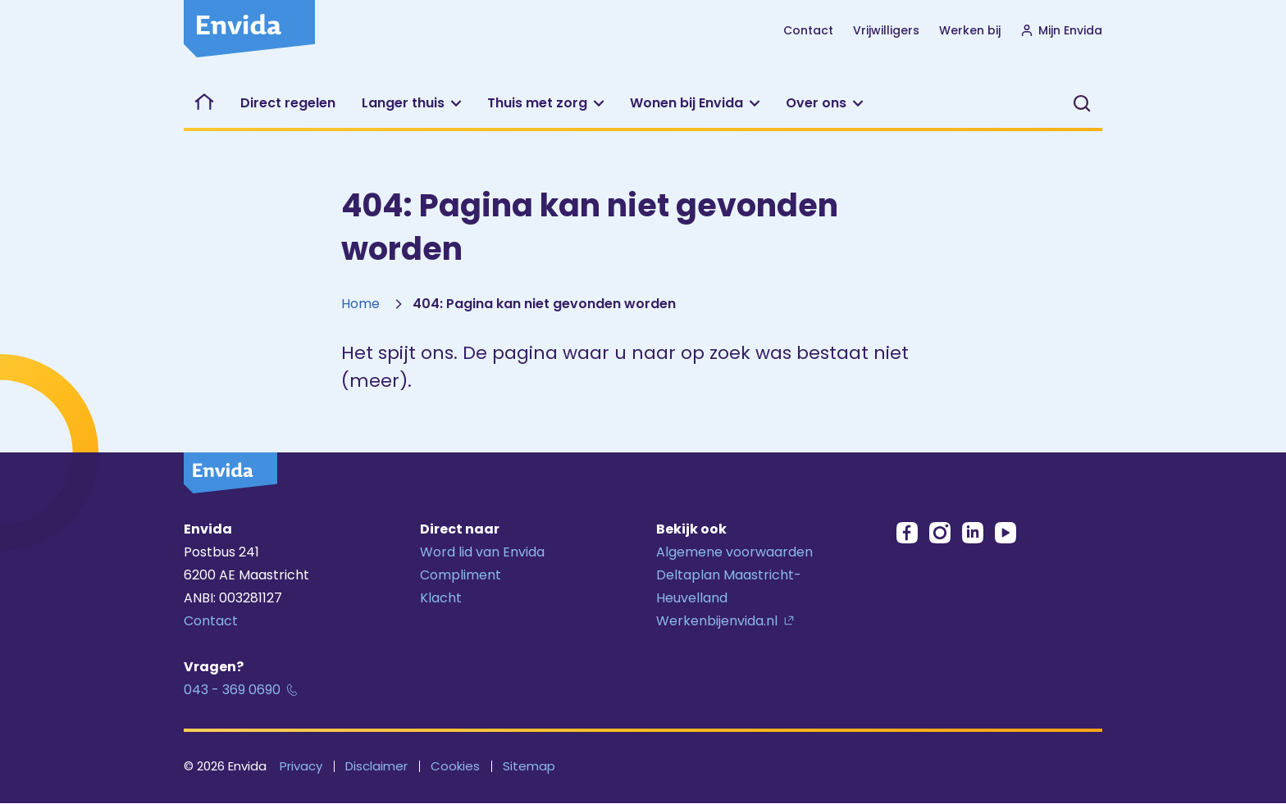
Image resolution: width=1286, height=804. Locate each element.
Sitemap (529, 765)
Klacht (441, 597)
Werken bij (970, 30)
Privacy (301, 765)
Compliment (460, 575)
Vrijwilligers (886, 30)
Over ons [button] (816, 102)
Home (360, 303)
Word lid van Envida (482, 552)
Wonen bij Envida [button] (686, 102)
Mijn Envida (1061, 30)
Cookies (455, 765)
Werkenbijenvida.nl (717, 620)
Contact (808, 30)
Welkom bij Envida (205, 103)
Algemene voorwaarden (734, 552)
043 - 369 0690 (232, 689)
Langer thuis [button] (403, 102)
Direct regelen (287, 102)
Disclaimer (376, 765)
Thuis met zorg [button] (537, 102)
